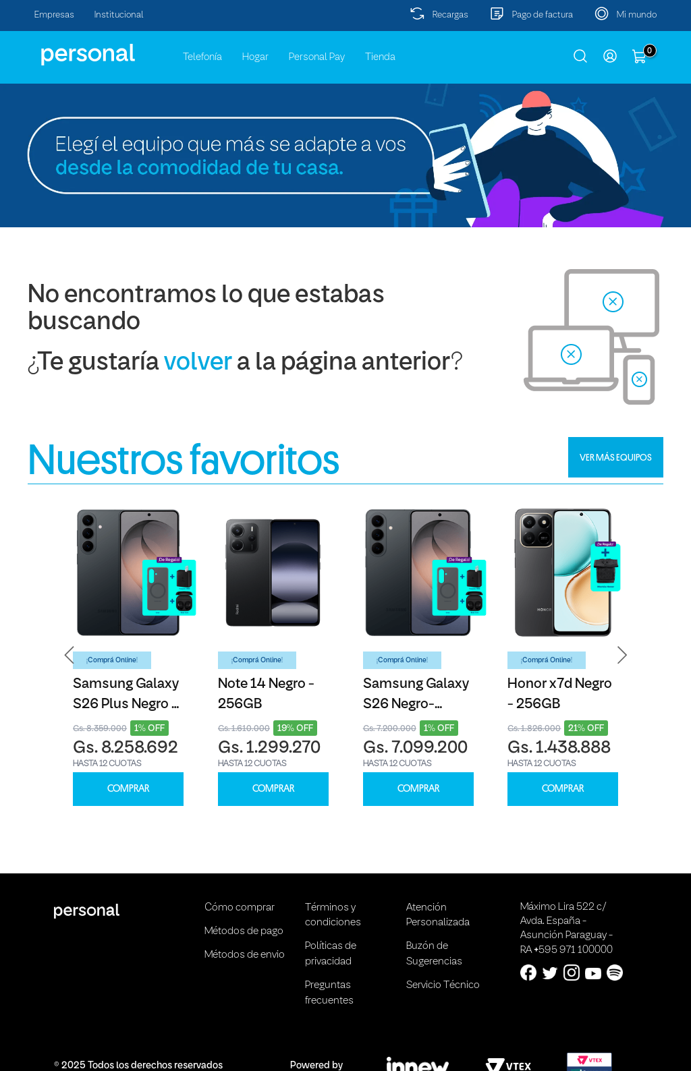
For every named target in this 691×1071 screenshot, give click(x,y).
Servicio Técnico (443, 985)
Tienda (380, 57)
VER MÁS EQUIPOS (616, 457)
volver (198, 363)
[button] (69, 655)
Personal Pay (317, 57)
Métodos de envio (244, 955)
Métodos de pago (243, 931)
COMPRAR (128, 789)
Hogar (255, 57)
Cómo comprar (239, 908)
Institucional (119, 15)
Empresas (54, 15)
